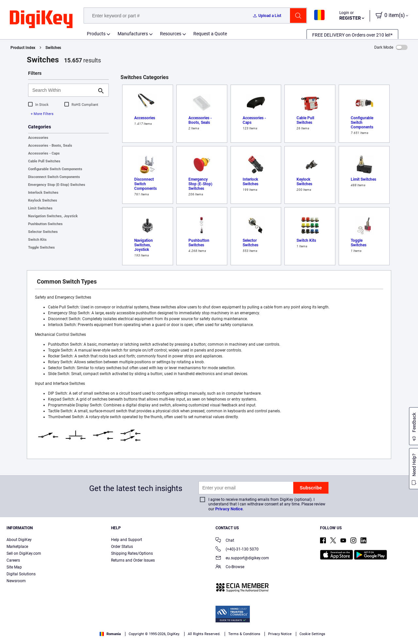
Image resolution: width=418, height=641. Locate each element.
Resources (170, 33)
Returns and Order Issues (133, 560)
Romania (110, 634)
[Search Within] (63, 90)
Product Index (22, 47)
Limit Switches (40, 208)
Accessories (38, 138)
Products (96, 33)
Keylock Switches (42, 200)
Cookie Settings (312, 634)
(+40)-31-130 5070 (237, 550)
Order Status (122, 546)
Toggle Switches (41, 247)
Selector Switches (43, 232)
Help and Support (126, 539)
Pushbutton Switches (45, 224)
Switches (53, 47)
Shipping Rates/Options (132, 553)
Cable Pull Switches (44, 161)
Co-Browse (230, 567)
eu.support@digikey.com (242, 558)
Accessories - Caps (44, 153)
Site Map (14, 567)
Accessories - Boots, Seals (50, 145)
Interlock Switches (43, 192)
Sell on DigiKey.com (24, 553)
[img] (41, 19)
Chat (225, 541)
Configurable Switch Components (55, 169)
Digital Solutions (21, 574)
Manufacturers (133, 33)
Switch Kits (37, 239)
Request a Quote (210, 33)
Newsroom (16, 581)
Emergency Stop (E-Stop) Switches (56, 185)
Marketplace (17, 546)
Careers (13, 560)
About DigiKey (19, 539)
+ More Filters (42, 114)
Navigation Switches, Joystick (53, 216)
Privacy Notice (229, 508)
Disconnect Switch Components (54, 177)
